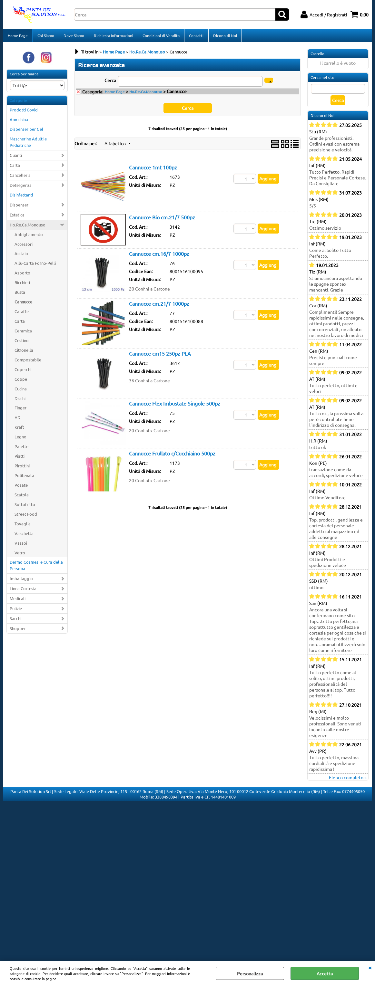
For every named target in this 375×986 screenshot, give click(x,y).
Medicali (17, 600)
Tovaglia (23, 525)
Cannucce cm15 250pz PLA (160, 355)
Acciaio (21, 255)
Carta (15, 167)
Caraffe (22, 313)
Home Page (18, 36)
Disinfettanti (21, 196)
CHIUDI (370, 967)
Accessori (24, 246)
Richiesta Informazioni (113, 36)
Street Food (26, 516)
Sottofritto (25, 506)
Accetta (325, 973)
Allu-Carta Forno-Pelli (35, 265)
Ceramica (23, 332)
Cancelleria (20, 177)
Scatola (22, 496)
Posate (21, 487)
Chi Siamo (45, 36)
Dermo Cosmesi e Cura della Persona (36, 567)
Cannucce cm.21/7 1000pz (159, 305)
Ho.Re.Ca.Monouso (27, 226)
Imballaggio (21, 580)
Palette (21, 448)
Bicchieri (22, 284)
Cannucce (23, 303)
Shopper (18, 630)
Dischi (20, 400)
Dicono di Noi (224, 36)
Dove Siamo (73, 36)
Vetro (20, 554)
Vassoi (21, 545)
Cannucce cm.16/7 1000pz (159, 255)
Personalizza (250, 973)
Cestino (22, 342)
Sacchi (15, 620)
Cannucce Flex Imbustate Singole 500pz (174, 405)
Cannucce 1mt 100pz (153, 169)
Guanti (16, 157)
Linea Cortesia (23, 590)
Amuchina (19, 121)
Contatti (195, 36)
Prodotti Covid (24, 112)
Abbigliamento (29, 236)
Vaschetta (24, 535)
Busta (20, 294)
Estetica (17, 216)
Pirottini (22, 467)
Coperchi (23, 371)
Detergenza (21, 187)
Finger (20, 410)
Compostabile (28, 361)
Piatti (20, 458)
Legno (20, 438)
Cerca (110, 82)
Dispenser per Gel (26, 131)
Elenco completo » (348, 779)
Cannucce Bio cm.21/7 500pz (162, 219)
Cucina (21, 390)
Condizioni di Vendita (160, 36)
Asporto (22, 275)
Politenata (24, 477)
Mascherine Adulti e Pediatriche (28, 144)
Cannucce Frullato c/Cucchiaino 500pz (172, 455)
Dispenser (19, 206)
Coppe (21, 381)
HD (17, 419)
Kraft (19, 429)
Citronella (24, 352)
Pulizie (16, 610)
